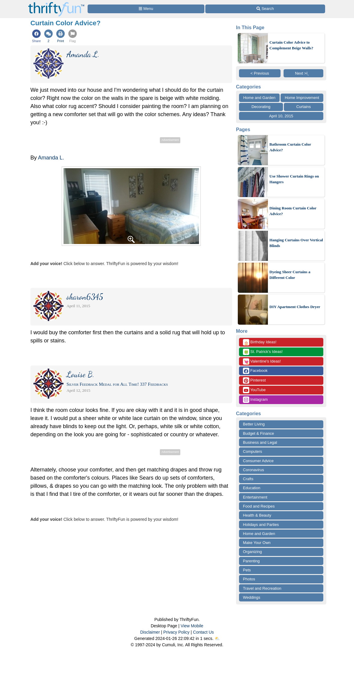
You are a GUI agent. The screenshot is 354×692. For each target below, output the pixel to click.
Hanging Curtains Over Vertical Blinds (296, 243)
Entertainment (255, 497)
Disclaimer (150, 632)
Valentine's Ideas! (262, 361)
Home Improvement (302, 97)
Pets (247, 570)
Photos (249, 579)
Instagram (255, 400)
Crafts (248, 479)
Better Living (254, 424)
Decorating (260, 106)
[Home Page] (56, 3)
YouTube (254, 390)
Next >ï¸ (303, 73)
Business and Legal (260, 442)
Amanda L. (51, 158)
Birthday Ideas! (259, 342)
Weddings (251, 597)
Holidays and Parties (261, 524)
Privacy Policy (176, 632)
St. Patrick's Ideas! (263, 352)
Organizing (252, 551)
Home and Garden (259, 97)
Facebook (255, 371)
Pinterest (254, 380)
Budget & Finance (258, 433)
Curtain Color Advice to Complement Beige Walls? (291, 45)
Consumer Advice (258, 461)
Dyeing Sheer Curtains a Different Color (289, 275)
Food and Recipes (259, 506)
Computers (252, 451)
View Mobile (192, 625)
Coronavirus (253, 470)
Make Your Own (257, 542)
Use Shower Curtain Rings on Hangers (294, 179)
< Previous (259, 73)
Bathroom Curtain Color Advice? (290, 147)
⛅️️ (217, 638)
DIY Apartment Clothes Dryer (294, 306)
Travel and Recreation (262, 588)
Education (251, 488)
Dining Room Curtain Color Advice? (292, 211)
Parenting (251, 561)
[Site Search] (265, 9)
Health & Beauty (257, 515)
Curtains (303, 106)
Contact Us (203, 632)
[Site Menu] (146, 9)
